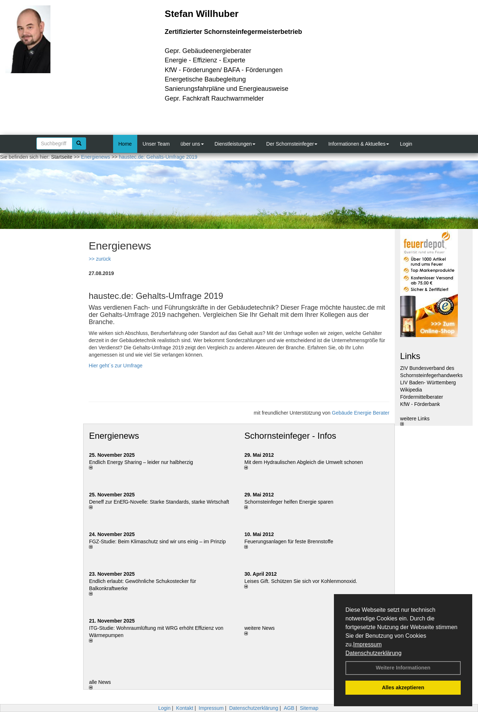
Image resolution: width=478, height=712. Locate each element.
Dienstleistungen (235, 144)
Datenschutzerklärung (373, 653)
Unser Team (156, 144)
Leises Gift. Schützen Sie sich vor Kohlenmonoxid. (300, 581)
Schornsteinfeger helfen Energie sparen (288, 502)
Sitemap (309, 708)
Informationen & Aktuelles (358, 144)
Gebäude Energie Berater (360, 413)
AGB (289, 708)
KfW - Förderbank (420, 404)
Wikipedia (411, 390)
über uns (192, 144)
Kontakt (184, 708)
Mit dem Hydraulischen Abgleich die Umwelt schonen (303, 462)
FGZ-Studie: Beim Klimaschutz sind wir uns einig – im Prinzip (157, 541)
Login (406, 144)
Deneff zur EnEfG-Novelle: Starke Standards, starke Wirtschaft (159, 502)
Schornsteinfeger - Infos (290, 436)
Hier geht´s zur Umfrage (115, 365)
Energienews (114, 436)
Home (125, 144)
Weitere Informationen (403, 668)
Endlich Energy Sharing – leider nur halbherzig (141, 462)
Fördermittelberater (421, 397)
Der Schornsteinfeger (291, 144)
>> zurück (100, 259)
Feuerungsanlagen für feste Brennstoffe (288, 541)
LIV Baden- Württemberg (428, 382)
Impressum (367, 644)
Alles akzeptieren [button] (403, 687)
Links (410, 356)
